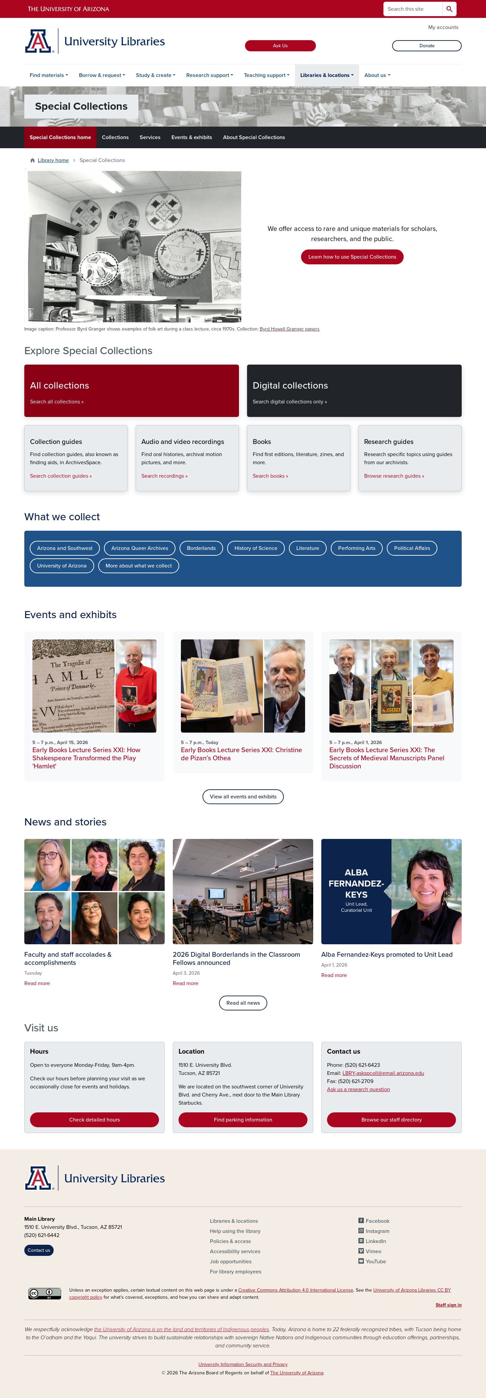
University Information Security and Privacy (243, 1364)
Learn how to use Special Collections (352, 257)
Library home (53, 160)
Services (150, 137)
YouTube (376, 1261)
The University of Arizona (296, 1373)
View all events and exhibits (243, 796)
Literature (307, 548)
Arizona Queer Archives (139, 548)
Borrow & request (100, 75)
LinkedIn (376, 1241)
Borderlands (201, 548)
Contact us (343, 1052)
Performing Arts (356, 548)
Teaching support (265, 75)
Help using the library (235, 1231)
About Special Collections (254, 137)
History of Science (256, 548)
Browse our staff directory (391, 1119)
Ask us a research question (358, 1089)
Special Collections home (60, 137)
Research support (207, 75)
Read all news (243, 1003)
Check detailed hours (94, 1119)
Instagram (377, 1231)
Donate (427, 46)
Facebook (377, 1221)
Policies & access (230, 1241)
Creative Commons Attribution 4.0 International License (295, 1290)
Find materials (47, 75)
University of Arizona (62, 565)
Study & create (153, 75)
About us (375, 75)
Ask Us (280, 46)
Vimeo (373, 1251)
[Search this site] (413, 9)
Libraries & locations (325, 75)
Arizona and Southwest (64, 548)
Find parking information (243, 1119)
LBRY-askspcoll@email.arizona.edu (383, 1073)
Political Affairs (412, 548)
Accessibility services (235, 1251)
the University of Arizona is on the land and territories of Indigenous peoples (181, 1329)
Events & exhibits (191, 137)
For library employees (235, 1271)
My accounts (443, 27)
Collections (115, 137)
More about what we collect (139, 565)
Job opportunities (230, 1261)
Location (192, 1052)
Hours (39, 1052)
